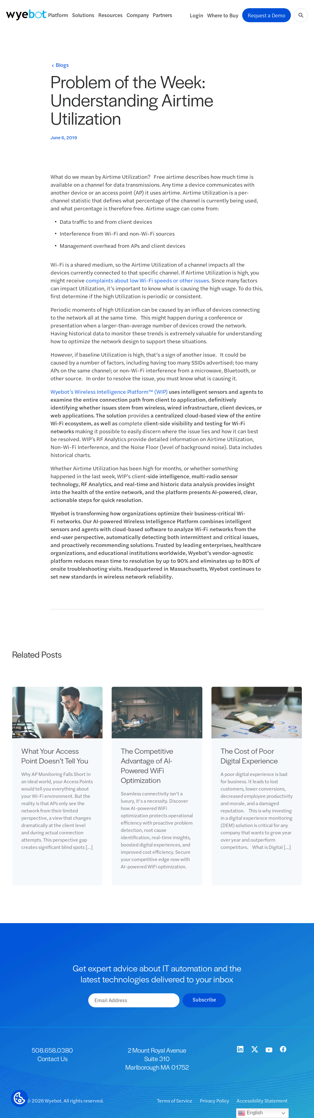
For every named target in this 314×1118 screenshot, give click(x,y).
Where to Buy (222, 15)
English (250, 1113)
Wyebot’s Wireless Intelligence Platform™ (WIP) (109, 391)
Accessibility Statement (262, 1100)
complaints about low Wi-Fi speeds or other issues (147, 280)
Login (196, 15)
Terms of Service (175, 1100)
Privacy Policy (215, 1100)
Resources (110, 15)
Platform (58, 15)
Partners (162, 15)
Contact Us (52, 1058)
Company (138, 15)
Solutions (83, 15)
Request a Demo (266, 15)
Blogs (62, 64)
